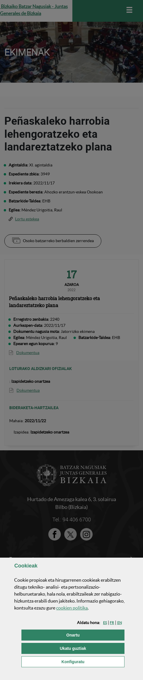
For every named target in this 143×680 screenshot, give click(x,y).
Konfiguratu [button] (92, 661)
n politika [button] (72, 607)
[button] (105, 623)
